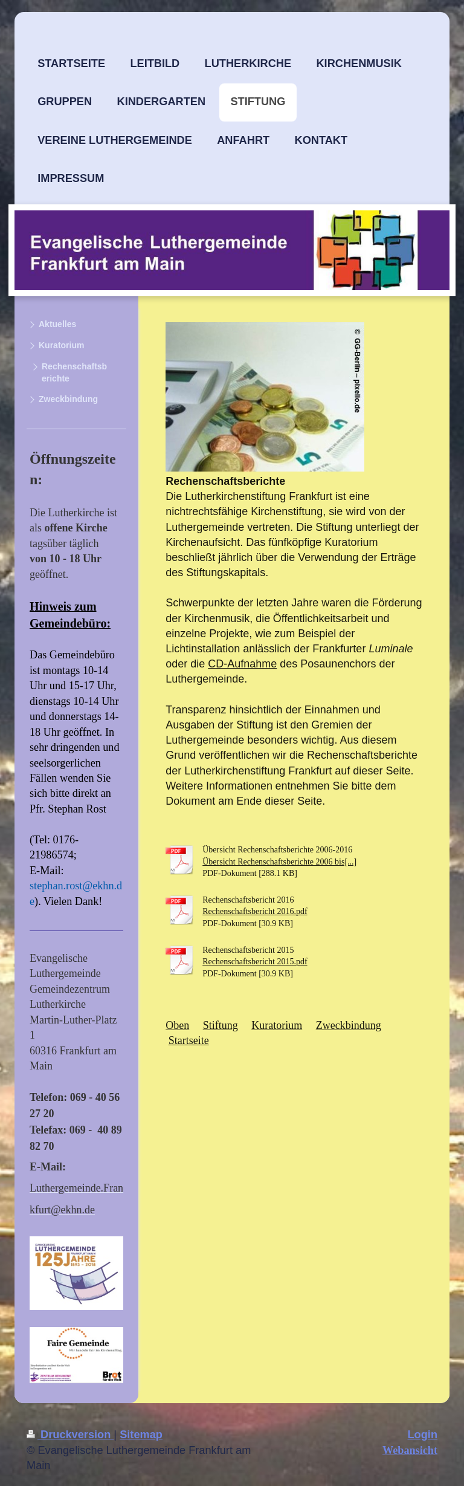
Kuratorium (276, 1025)
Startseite (189, 1040)
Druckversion (70, 1435)
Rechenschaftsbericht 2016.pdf (254, 911)
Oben (177, 1025)
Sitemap (141, 1435)
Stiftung (220, 1025)
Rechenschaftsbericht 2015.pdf (254, 961)
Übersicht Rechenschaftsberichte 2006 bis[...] (279, 861)
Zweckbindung (348, 1025)
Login (423, 1435)
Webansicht (409, 1450)
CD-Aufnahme (242, 664)
